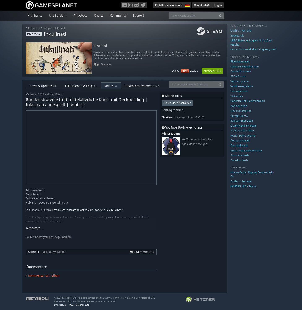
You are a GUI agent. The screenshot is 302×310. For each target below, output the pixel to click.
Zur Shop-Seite (212, 71)
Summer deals (239, 91)
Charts (98, 15)
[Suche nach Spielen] (193, 15)
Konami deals (238, 106)
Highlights (34, 15)
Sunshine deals (239, 155)
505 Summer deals (241, 120)
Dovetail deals (239, 145)
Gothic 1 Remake (240, 30)
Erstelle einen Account (168, 5)
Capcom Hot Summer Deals (247, 101)
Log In (218, 5)
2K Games (236, 96)
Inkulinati (60, 28)
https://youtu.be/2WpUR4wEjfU (53, 237)
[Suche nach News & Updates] (193, 84)
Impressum (60, 304)
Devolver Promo (240, 111)
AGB (71, 304)
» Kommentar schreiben (43, 275)
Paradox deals (239, 160)
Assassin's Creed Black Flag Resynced (253, 49)
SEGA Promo (238, 76)
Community (118, 15)
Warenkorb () (202, 5)
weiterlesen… (34, 228)
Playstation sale (240, 61)
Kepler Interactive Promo (246, 150)
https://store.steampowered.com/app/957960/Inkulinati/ (87, 210)
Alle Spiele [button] (56, 15)
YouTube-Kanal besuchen (197, 139)
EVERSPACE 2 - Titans (243, 186)
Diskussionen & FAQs (80, 86)
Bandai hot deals (240, 71)
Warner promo (239, 81)
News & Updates (43, 86)
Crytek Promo (239, 116)
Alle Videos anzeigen (194, 144)
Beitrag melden (173, 110)
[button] (187, 5)
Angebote (80, 15)
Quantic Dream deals (243, 125)
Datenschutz (82, 304)
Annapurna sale (240, 140)
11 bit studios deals (242, 130)
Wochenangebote (241, 86)
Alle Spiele (32, 28)
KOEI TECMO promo (243, 135)
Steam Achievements (142, 86)
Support (138, 15)
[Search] (220, 15)
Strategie (46, 28)
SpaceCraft (237, 35)
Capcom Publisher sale (244, 66)
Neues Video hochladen (177, 103)
